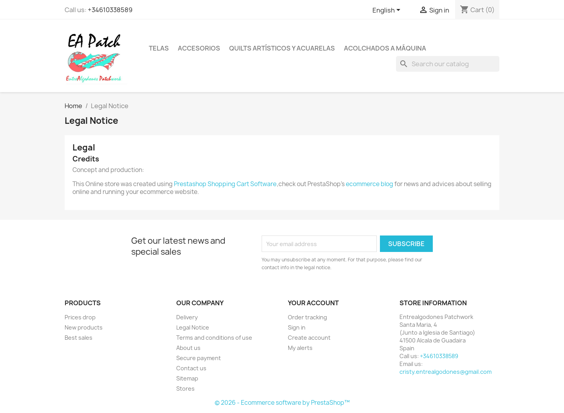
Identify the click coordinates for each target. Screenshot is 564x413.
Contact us (191, 368)
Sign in (297, 327)
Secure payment (198, 358)
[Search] (447, 64)
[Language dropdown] (387, 10)
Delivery (187, 317)
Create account (309, 337)
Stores (185, 388)
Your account (313, 303)
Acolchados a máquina (385, 48)
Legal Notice (192, 327)
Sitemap (187, 378)
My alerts (300, 347)
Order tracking (307, 317)
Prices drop (80, 317)
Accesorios (199, 48)
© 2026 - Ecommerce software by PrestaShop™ (282, 403)
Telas (159, 48)
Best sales (78, 337)
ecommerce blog (369, 184)
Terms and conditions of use (214, 337)
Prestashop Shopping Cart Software (225, 184)
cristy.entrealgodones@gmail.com (446, 371)
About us (188, 347)
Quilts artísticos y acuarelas (282, 48)
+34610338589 (110, 9)
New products (84, 327)
